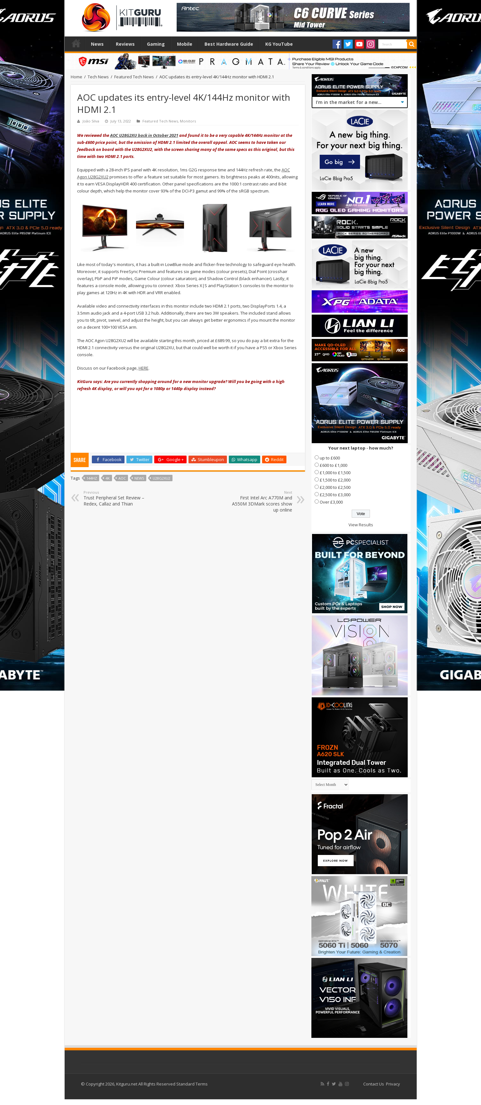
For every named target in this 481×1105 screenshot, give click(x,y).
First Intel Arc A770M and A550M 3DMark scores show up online (259, 501)
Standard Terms (192, 1084)
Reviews (125, 44)
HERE (143, 368)
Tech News (98, 77)
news (139, 478)
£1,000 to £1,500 (335, 472)
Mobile (184, 44)
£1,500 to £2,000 (335, 480)
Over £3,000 (331, 502)
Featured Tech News (134, 77)
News (97, 44)
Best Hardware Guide (228, 44)
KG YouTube (279, 44)
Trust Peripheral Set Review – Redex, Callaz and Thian (116, 498)
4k (108, 478)
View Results (361, 525)
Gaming (156, 44)
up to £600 (330, 458)
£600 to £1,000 (333, 465)
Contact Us (373, 1084)
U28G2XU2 (161, 478)
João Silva (91, 121)
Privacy (393, 1084)
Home (76, 43)
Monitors (188, 121)
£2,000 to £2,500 (335, 487)
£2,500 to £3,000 (335, 495)
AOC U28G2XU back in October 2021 (144, 135)
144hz (91, 478)
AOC (122, 478)
